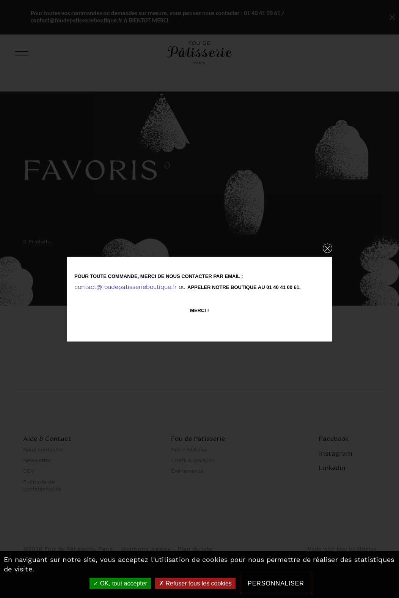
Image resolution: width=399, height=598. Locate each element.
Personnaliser (276, 583)
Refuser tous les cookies (195, 583)
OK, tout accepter (120, 583)
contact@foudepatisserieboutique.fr (125, 286)
